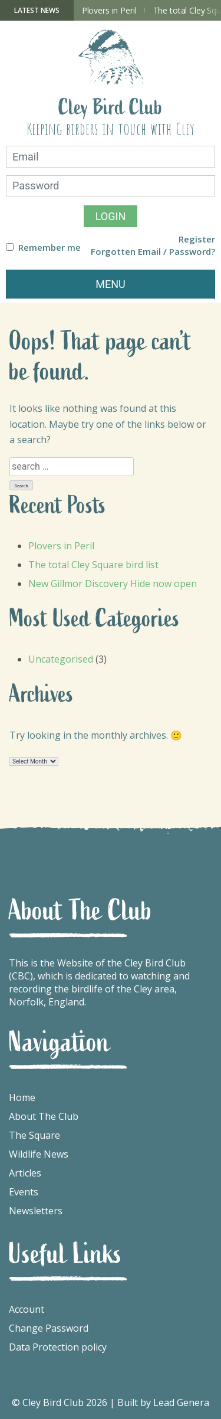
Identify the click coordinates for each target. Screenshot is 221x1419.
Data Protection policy (58, 1347)
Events (23, 1192)
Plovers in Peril (109, 10)
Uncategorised (60, 659)
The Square (34, 1135)
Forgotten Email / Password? (153, 251)
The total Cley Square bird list (93, 564)
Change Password (48, 1328)
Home (22, 1097)
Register (197, 239)
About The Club (43, 1116)
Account (26, 1309)
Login (110, 216)
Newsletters (35, 1210)
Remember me (49, 247)
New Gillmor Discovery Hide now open (112, 583)
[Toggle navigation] (110, 285)
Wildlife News (38, 1154)
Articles (25, 1173)
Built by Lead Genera (163, 1402)
